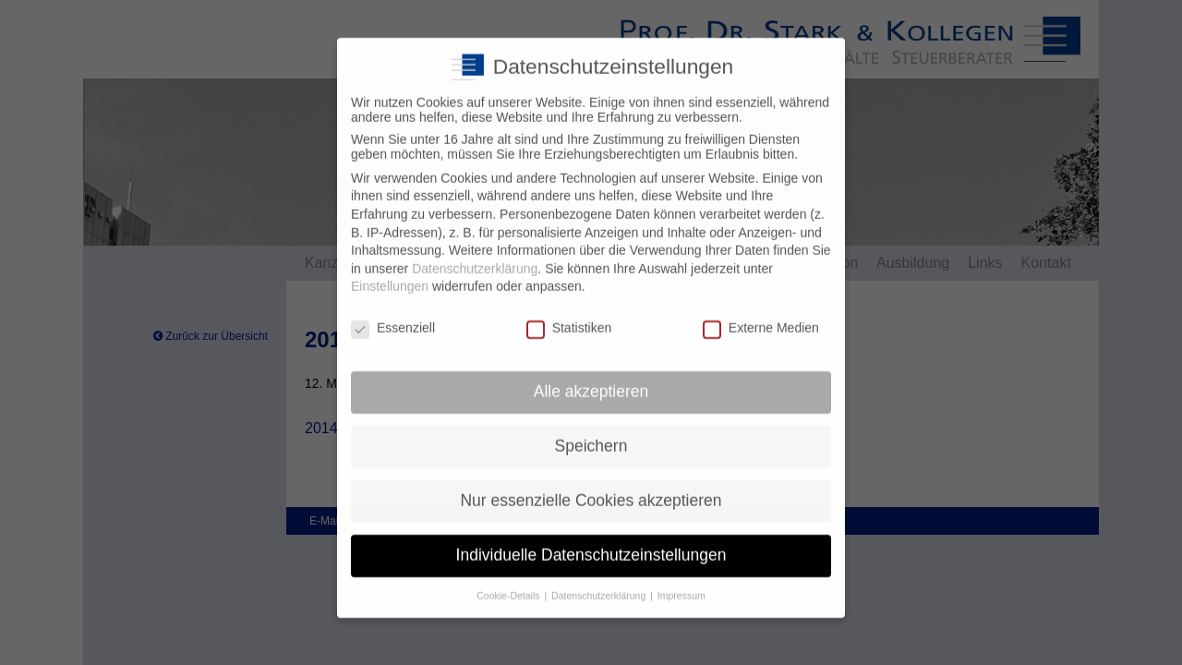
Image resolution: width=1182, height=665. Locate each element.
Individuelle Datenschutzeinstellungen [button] (591, 539)
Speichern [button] (591, 430)
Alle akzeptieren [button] (591, 376)
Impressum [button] (681, 580)
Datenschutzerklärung (474, 253)
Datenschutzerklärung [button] (599, 580)
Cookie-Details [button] (509, 580)
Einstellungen (389, 271)
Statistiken (569, 313)
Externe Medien (761, 313)
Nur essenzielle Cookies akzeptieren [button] (590, 485)
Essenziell (393, 313)
